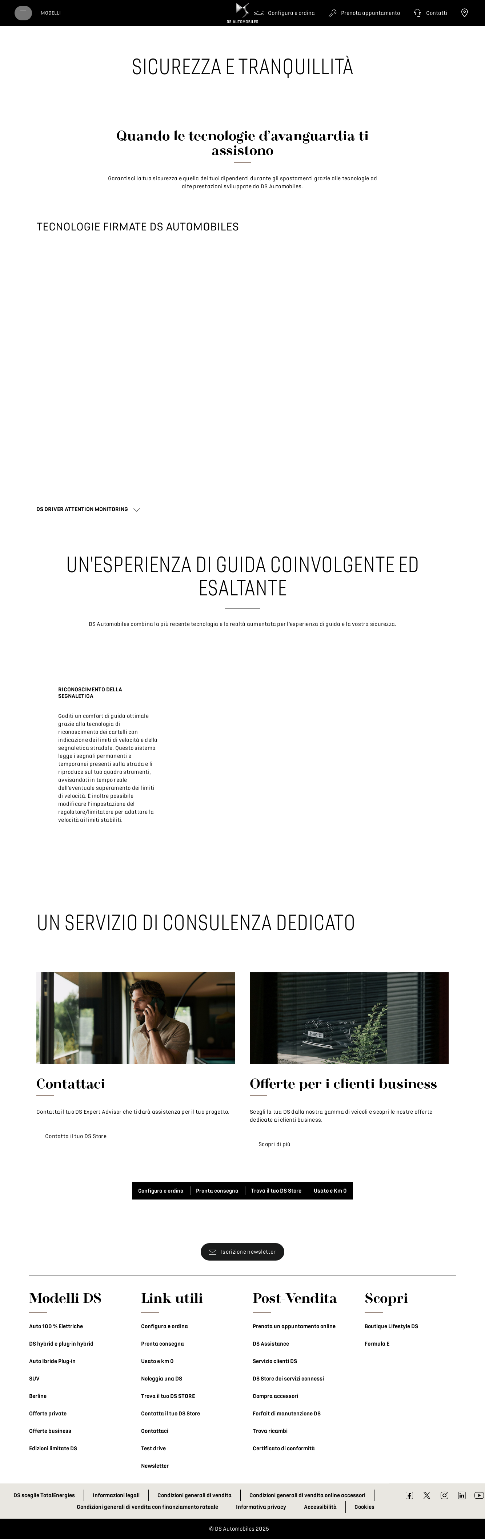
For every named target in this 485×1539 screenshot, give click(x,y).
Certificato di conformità (284, 1448)
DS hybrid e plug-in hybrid (61, 1344)
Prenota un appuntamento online (294, 1326)
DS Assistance (271, 1344)
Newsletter (155, 1466)
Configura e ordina (164, 1326)
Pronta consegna (162, 1344)
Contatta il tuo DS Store (170, 1413)
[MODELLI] (51, 13)
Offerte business (50, 1431)
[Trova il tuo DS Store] (464, 13)
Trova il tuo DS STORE (168, 1396)
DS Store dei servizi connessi (288, 1378)
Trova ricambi (270, 1431)
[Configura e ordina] (284, 13)
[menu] (23, 13)
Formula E (377, 1344)
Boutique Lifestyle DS (391, 1326)
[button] (429, 13)
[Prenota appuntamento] (363, 13)
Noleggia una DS (161, 1378)
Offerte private (48, 1413)
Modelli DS (65, 1297)
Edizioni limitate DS (53, 1448)
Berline (38, 1396)
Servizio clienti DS (275, 1361)
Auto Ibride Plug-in (52, 1361)
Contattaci (154, 1431)
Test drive (153, 1448)
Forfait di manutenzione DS (287, 1413)
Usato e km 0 (157, 1361)
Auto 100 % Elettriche (56, 1326)
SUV (34, 1378)
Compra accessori (275, 1396)
